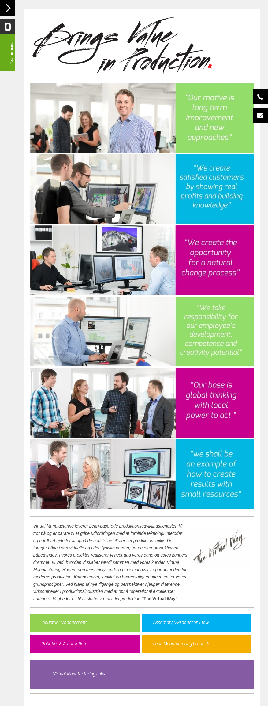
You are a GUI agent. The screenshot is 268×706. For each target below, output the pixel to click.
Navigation (7, 8)
